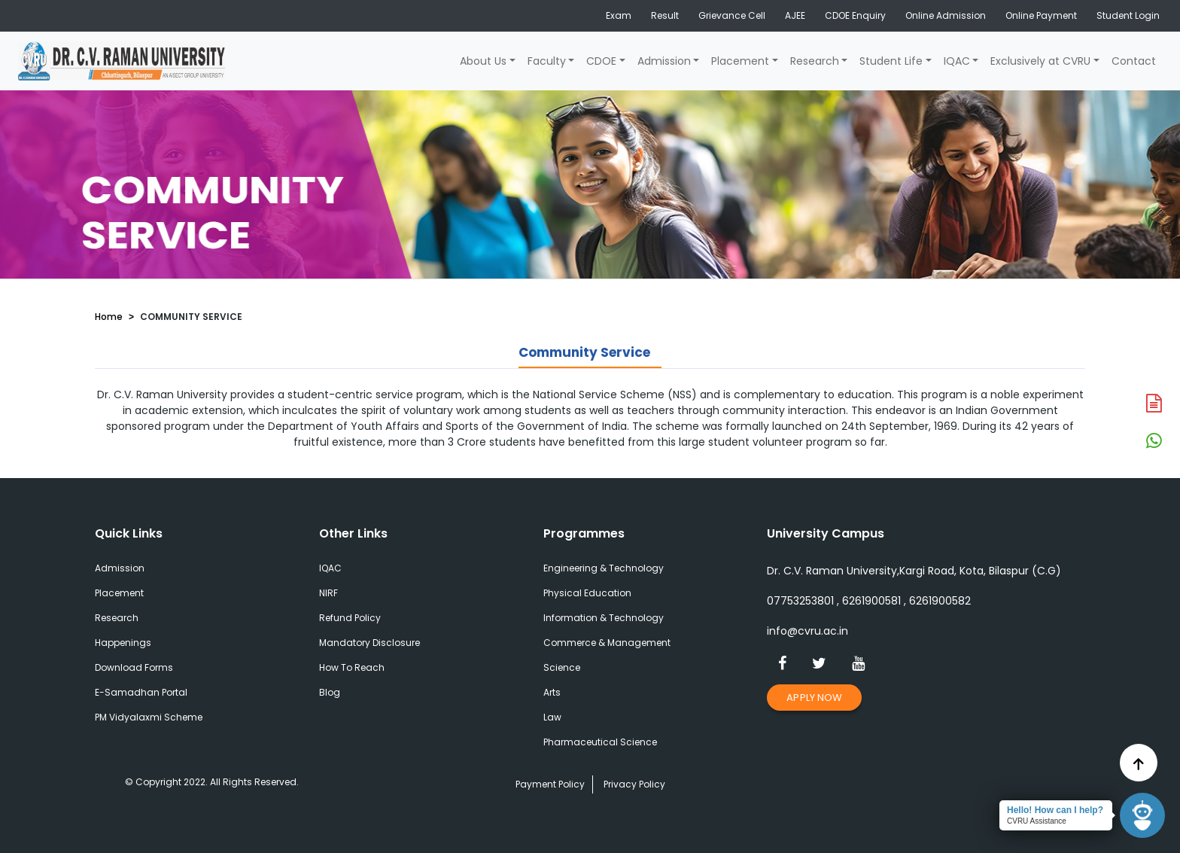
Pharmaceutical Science (600, 742)
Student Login (1128, 15)
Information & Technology (603, 617)
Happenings (123, 642)
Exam (618, 15)
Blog (329, 692)
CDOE (601, 61)
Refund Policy (350, 617)
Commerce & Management (607, 642)
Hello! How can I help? (1055, 810)
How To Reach (352, 667)
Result (665, 15)
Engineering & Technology (603, 568)
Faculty (547, 61)
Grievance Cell (731, 15)
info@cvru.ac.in (807, 630)
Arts (552, 692)
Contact (1134, 61)
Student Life (891, 61)
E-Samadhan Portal (141, 692)
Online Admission (945, 15)
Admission (664, 61)
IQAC (957, 61)
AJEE (795, 15)
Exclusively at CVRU (1040, 61)
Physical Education (587, 592)
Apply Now (814, 697)
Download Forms (134, 667)
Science (561, 667)
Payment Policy (550, 784)
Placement (740, 61)
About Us (483, 61)
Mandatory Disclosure (369, 642)
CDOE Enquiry (855, 15)
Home (109, 316)
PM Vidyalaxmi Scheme (148, 717)
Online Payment (1041, 15)
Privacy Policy (634, 784)
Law (552, 717)
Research (814, 61)
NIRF (328, 592)
